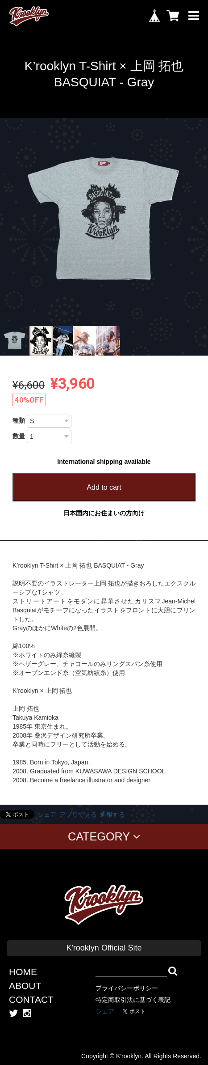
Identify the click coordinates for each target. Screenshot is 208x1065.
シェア (46, 814)
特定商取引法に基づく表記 (133, 999)
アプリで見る (78, 814)
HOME (23, 972)
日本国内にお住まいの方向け (104, 513)
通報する (112, 814)
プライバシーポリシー (127, 988)
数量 (18, 436)
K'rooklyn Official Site (103, 947)
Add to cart (104, 487)
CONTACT (31, 999)
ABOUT (25, 985)
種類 (18, 420)
